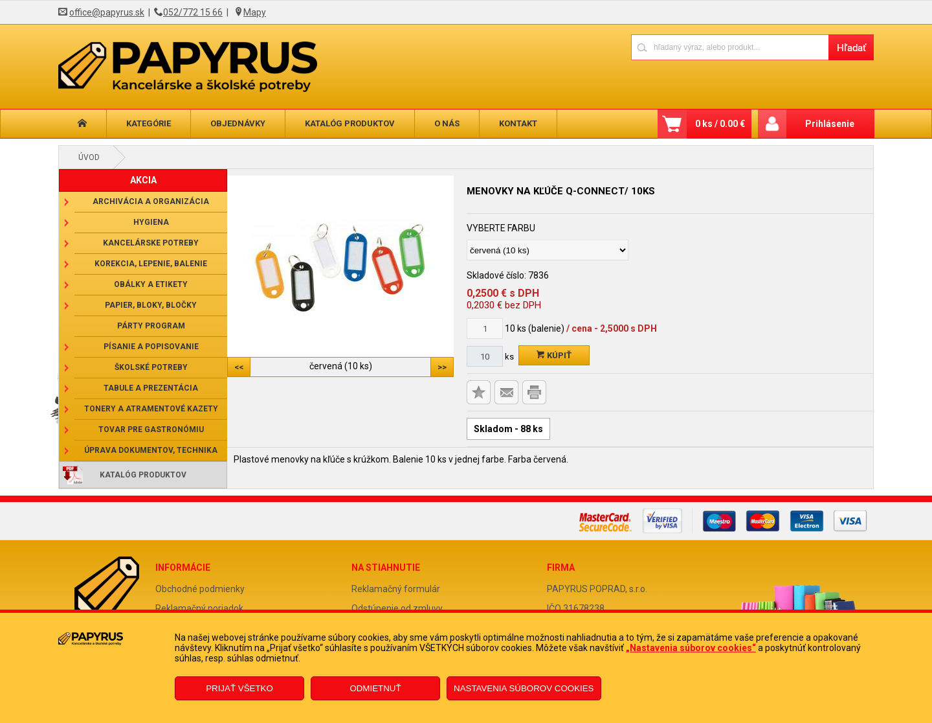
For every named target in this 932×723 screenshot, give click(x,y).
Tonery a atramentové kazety (151, 408)
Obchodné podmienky (200, 589)
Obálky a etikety (151, 284)
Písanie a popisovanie (151, 346)
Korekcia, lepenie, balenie (150, 263)
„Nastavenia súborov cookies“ (691, 648)
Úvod (89, 157)
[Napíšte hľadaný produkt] (729, 47)
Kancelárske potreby (151, 242)
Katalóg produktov (350, 123)
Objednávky (237, 123)
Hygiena (151, 222)
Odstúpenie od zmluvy (397, 608)
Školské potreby (151, 367)
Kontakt (518, 123)
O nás (447, 123)
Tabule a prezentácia (151, 388)
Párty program (151, 325)
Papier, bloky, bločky (151, 305)
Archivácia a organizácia (151, 201)
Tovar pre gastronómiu (151, 429)
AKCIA (143, 180)
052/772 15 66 (193, 12)
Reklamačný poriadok (199, 608)
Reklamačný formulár (395, 589)
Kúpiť (554, 355)
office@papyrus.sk (106, 12)
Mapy (254, 12)
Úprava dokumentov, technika (150, 450)
